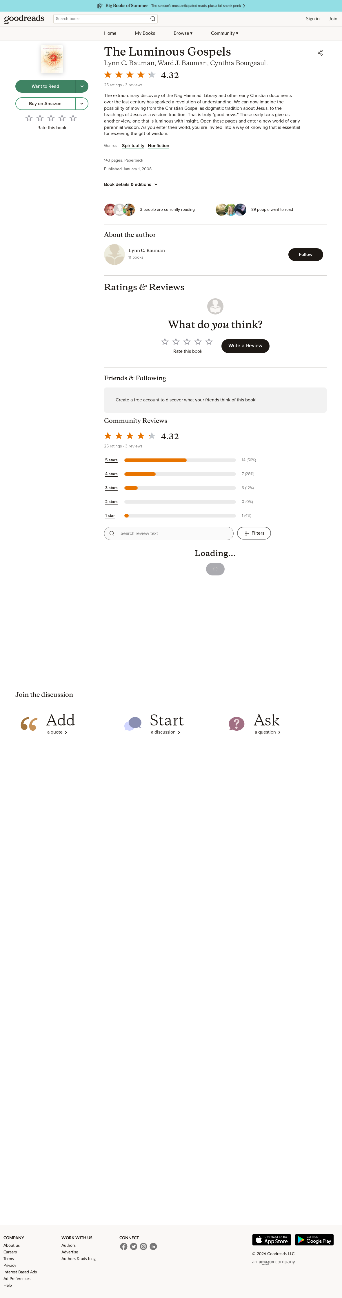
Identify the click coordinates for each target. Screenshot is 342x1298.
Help (7, 1286)
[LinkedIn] (153, 1246)
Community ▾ (224, 33)
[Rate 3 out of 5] (51, 117)
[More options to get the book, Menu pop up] (82, 103)
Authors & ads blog (78, 1259)
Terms (8, 1259)
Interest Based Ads (20, 1272)
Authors (68, 1246)
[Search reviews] (111, 533)
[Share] (320, 52)
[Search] (153, 18)
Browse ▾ (183, 33)
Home (110, 33)
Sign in (313, 19)
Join (333, 19)
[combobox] (105, 18)
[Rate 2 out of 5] (40, 117)
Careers (10, 1252)
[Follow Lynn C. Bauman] (305, 254)
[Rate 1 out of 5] (28, 117)
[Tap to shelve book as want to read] (45, 86)
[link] (45, 103)
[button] (187, 460)
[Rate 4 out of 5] (62, 117)
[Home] (24, 19)
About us (11, 1246)
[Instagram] (143, 1246)
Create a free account (137, 400)
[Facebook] (123, 1246)
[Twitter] (133, 1246)
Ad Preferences (16, 1279)
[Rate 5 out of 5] (73, 117)
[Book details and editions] (131, 184)
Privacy (9, 1266)
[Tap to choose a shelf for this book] (82, 86)
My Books (145, 33)
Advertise (69, 1252)
